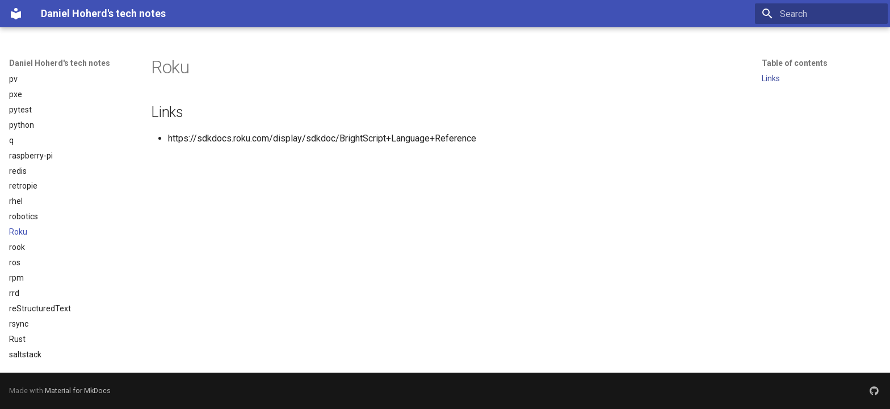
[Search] (821, 13)
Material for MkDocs (78, 390)
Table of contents (795, 63)
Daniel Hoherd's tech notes (59, 63)
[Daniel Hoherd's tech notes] (16, 13)
